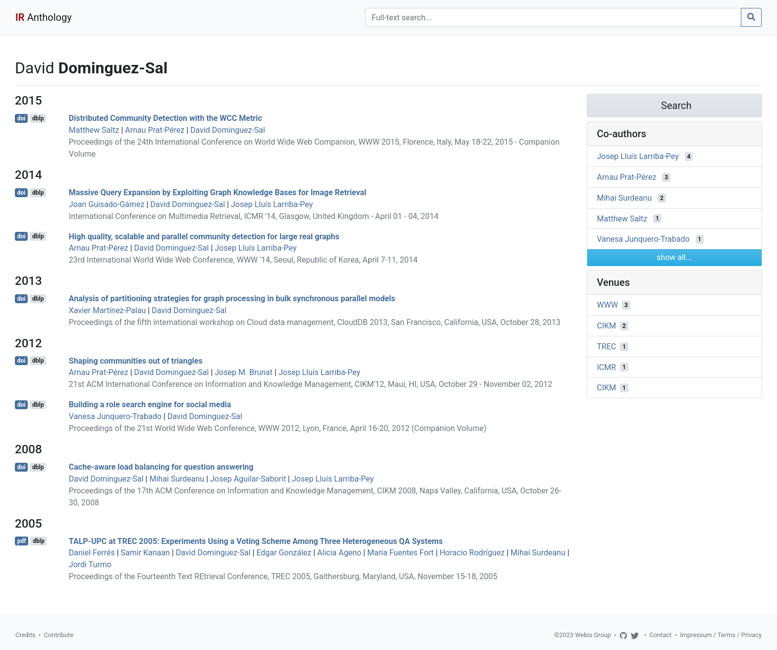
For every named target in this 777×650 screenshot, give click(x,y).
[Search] (553, 17)
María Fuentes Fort (400, 552)
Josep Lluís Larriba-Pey (272, 204)
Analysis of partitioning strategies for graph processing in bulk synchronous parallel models (232, 298)
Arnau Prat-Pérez (154, 130)
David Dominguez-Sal (227, 130)
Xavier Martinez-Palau (107, 310)
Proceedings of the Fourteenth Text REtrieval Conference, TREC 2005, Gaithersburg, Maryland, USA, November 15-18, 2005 (283, 576)
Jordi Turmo (90, 564)
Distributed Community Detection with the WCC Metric (165, 118)
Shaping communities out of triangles (136, 360)
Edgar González (283, 552)
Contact (661, 635)
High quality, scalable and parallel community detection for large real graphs (204, 236)
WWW (607, 305)
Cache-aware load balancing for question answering (161, 467)
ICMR (606, 367)
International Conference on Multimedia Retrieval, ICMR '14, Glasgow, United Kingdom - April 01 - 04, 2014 (254, 216)
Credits (25, 635)
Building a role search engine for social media (150, 404)
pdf (21, 541)
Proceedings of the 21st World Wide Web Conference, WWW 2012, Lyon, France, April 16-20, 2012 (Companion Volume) (278, 428)
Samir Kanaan (145, 552)
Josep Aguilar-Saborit (248, 479)
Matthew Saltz (94, 130)
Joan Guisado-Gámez (107, 204)
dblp (38, 118)
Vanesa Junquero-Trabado (115, 416)
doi (21, 118)
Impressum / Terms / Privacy (721, 635)
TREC (606, 346)
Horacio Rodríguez (472, 552)
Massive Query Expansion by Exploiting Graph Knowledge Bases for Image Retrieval (217, 192)
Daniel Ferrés (92, 552)
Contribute (58, 635)
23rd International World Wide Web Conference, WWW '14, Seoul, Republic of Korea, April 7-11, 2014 (243, 260)
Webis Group (593, 635)
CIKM (606, 325)
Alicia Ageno (339, 552)
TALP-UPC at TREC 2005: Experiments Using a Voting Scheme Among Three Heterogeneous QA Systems (256, 540)
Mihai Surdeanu (176, 479)
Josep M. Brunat (244, 372)
